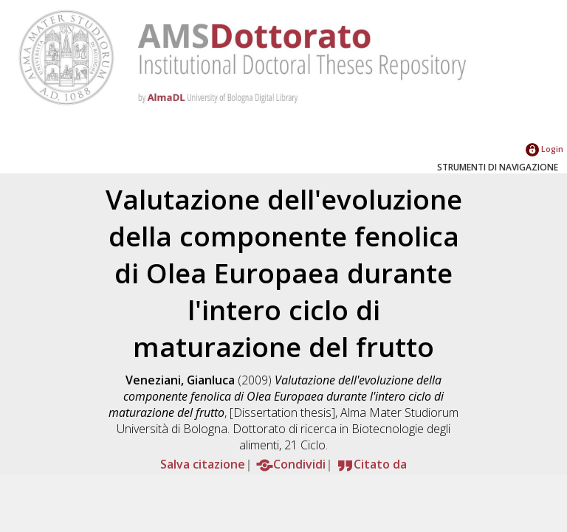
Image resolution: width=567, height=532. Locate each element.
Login (544, 148)
